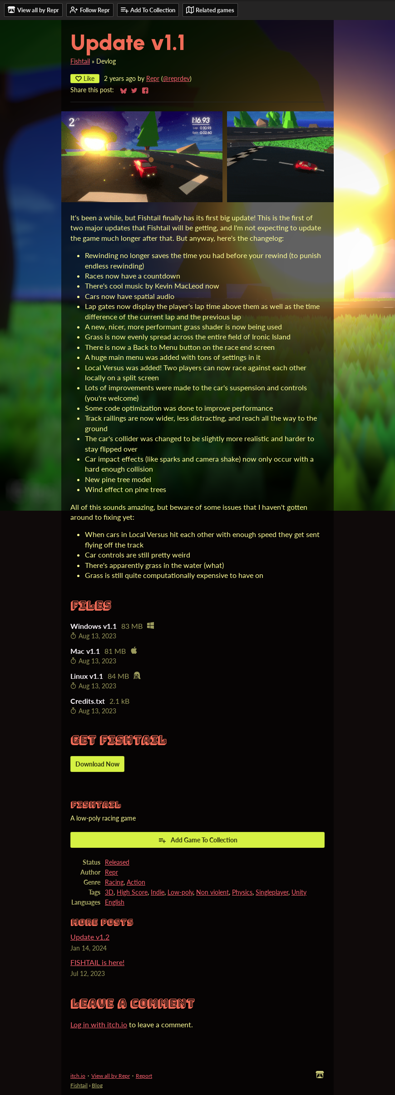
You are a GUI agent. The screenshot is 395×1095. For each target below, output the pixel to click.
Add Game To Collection (197, 840)
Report (144, 1075)
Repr (152, 78)
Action (136, 882)
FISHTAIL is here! (97, 962)
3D (109, 892)
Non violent (212, 892)
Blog (97, 1085)
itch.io (77, 1075)
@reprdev (176, 78)
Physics (242, 892)
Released (117, 862)
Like (84, 78)
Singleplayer (272, 892)
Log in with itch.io (98, 1024)
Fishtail (80, 61)
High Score (132, 892)
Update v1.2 (89, 936)
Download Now (97, 764)
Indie (157, 892)
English (114, 902)
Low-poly (180, 892)
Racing (114, 882)
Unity (298, 892)
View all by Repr (110, 1075)
